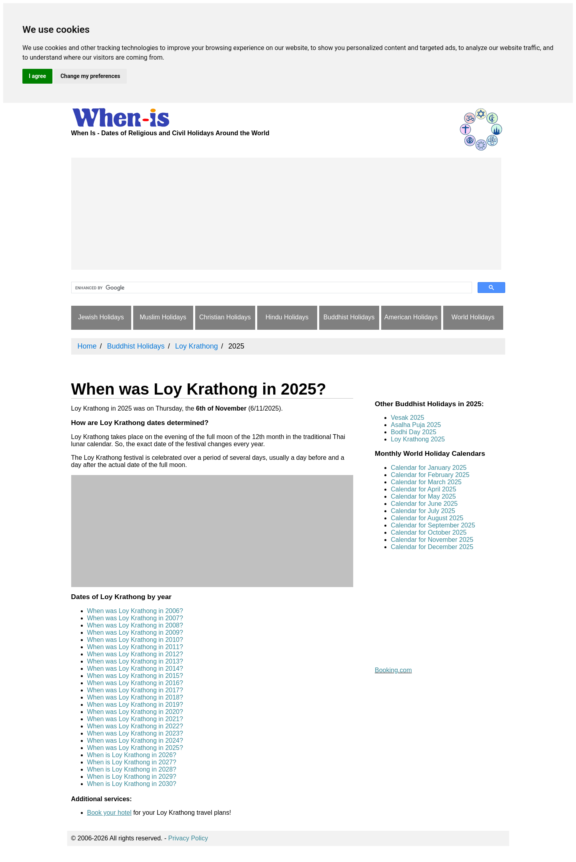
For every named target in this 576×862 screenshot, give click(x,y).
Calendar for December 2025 (432, 546)
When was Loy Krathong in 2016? (135, 683)
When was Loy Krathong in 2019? (135, 704)
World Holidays (473, 317)
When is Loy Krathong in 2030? (131, 783)
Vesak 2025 (407, 417)
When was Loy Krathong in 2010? (135, 639)
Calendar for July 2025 (423, 510)
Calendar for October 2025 (428, 532)
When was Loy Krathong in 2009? (135, 632)
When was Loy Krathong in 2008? (135, 625)
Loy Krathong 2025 (418, 439)
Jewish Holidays (101, 317)
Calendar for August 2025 (427, 518)
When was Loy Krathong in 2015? (135, 675)
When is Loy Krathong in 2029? (131, 776)
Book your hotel (109, 812)
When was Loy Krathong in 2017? (135, 690)
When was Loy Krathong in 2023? (135, 733)
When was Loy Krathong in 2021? (135, 719)
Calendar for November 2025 (432, 539)
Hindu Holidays (287, 317)
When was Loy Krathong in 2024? (135, 740)
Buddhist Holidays (348, 317)
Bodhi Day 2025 (413, 432)
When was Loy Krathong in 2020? (135, 711)
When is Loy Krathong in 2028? (131, 769)
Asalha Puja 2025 (416, 424)
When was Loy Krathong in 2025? (135, 747)
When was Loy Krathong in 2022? (135, 726)
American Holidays (411, 317)
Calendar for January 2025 (428, 467)
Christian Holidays (225, 317)
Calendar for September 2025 (433, 525)
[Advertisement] (286, 214)
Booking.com (393, 670)
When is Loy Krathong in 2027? (131, 762)
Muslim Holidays (163, 317)
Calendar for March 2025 (426, 482)
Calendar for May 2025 (423, 496)
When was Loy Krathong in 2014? (135, 668)
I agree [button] (37, 76)
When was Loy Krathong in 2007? (135, 618)
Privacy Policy (188, 838)
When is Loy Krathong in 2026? (131, 755)
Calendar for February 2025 (430, 474)
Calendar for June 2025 (424, 503)
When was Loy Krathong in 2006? (135, 610)
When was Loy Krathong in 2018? (135, 697)
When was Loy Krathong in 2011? (135, 646)
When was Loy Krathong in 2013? (135, 661)
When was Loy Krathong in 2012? (135, 654)
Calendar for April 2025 (423, 489)
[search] (270, 287)
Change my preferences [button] (90, 76)
